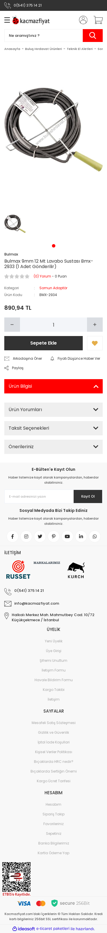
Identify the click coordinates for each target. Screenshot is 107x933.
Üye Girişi (53, 650)
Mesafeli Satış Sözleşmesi (54, 722)
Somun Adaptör (53, 287)
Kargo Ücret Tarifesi (53, 781)
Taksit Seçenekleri (29, 428)
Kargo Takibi (53, 689)
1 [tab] (53, 246)
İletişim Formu (54, 670)
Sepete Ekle (43, 343)
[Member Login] (81, 20)
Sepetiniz (53, 833)
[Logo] (31, 20)
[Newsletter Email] (53, 496)
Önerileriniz (21, 446)
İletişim (54, 699)
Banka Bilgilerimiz (53, 843)
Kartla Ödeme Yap (53, 852)
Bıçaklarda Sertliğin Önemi (54, 771)
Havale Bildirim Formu (54, 679)
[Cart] (96, 20)
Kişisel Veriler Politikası (53, 751)
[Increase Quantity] (95, 324)
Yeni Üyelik (53, 641)
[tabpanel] (15, 224)
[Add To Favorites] (95, 343)
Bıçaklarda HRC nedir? (53, 761)
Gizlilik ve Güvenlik (53, 732)
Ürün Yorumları (25, 409)
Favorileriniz (53, 823)
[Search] (53, 35)
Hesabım (53, 804)
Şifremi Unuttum (53, 660)
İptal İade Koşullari (54, 742)
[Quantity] (53, 324)
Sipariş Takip (53, 814)
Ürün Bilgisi (20, 386)
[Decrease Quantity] (12, 324)
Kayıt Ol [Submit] (88, 496)
